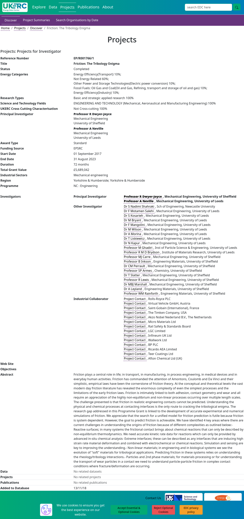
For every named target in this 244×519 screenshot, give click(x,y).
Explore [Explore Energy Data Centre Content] (39, 7)
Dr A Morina (133, 234)
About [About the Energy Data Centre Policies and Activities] (107, 7)
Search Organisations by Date (77, 20)
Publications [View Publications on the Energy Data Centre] (88, 7)
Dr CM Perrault (135, 266)
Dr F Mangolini (134, 225)
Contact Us (153, 498)
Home (5, 28)
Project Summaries (36, 20)
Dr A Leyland (133, 289)
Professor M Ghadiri (138, 248)
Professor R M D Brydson (142, 252)
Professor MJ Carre (137, 257)
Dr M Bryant (133, 220)
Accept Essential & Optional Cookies (129, 510)
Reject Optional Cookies (163, 510)
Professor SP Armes (138, 270)
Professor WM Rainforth (141, 293)
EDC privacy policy (191, 510)
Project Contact (135, 299)
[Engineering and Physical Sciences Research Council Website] (223, 498)
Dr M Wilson (133, 229)
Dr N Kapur (132, 243)
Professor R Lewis (137, 280)
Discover (11, 20)
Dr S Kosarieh (134, 215)
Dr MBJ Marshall (136, 284)
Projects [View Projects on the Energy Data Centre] (67, 7)
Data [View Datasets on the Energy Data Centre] (53, 7)
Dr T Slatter (132, 275)
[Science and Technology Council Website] (184, 498)
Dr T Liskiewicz (134, 238)
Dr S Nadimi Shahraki (139, 206)
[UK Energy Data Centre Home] (15, 7)
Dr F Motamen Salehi (139, 211)
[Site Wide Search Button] (237, 7)
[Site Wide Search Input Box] (208, 7)
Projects (20, 28)
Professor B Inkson (138, 261)
